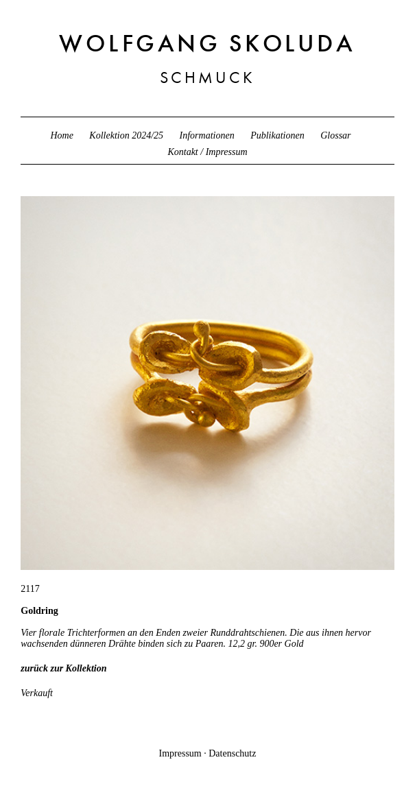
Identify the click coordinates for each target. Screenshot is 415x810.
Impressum (180, 753)
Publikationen (277, 135)
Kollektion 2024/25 (126, 135)
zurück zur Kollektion (63, 668)
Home (61, 135)
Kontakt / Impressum (207, 152)
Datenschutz (232, 753)
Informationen (207, 135)
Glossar (335, 135)
